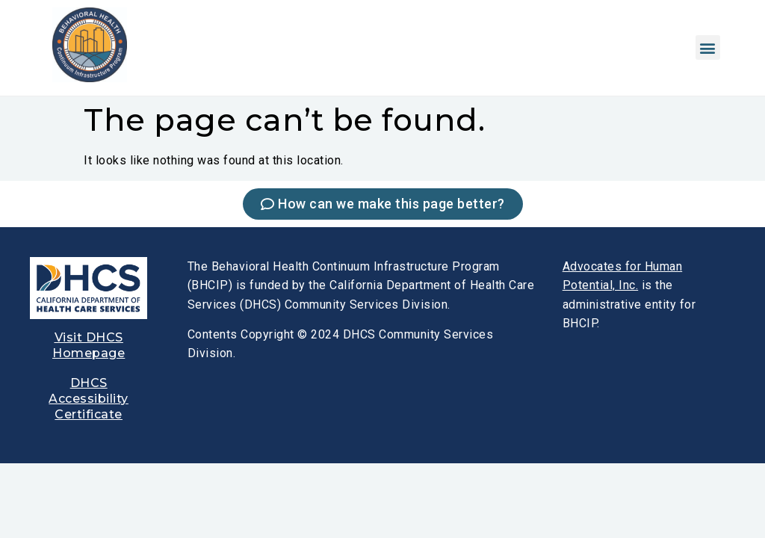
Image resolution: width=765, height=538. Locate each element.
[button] (708, 47)
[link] (89, 78)
